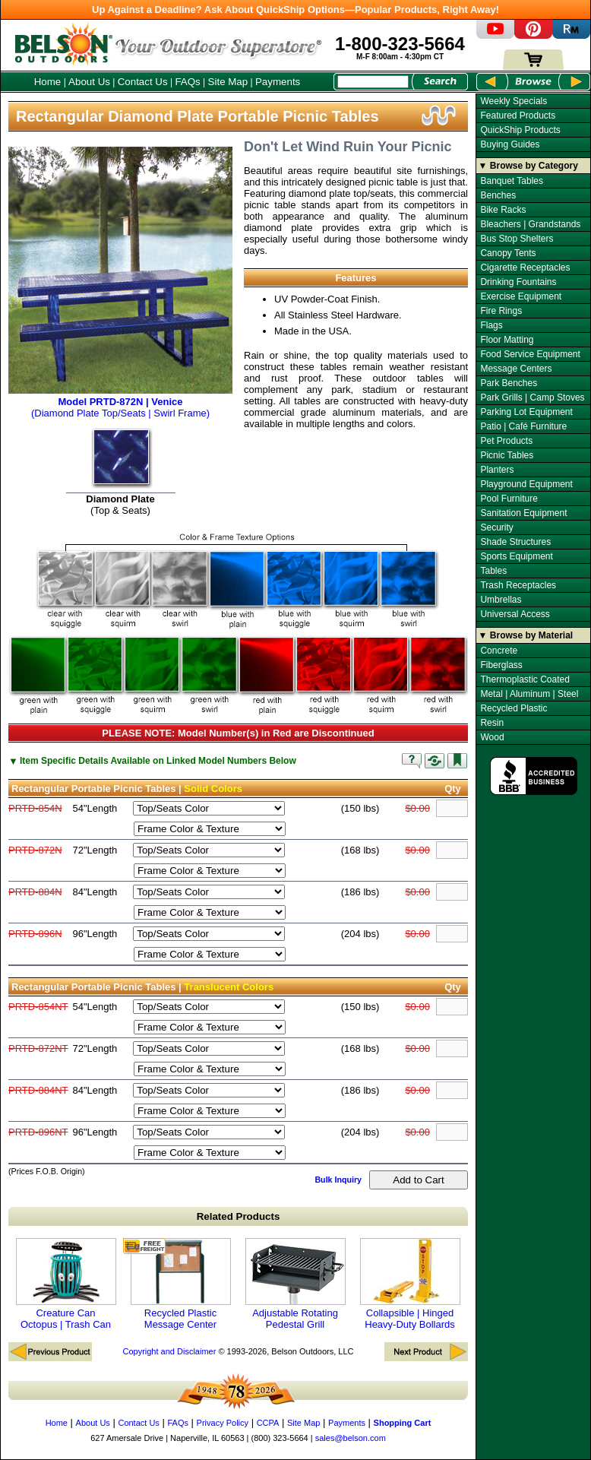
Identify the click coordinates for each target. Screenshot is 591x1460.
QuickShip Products (520, 130)
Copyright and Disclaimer (169, 1351)
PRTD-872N (35, 850)
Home (48, 81)
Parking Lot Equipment (526, 412)
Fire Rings (501, 311)
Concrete (498, 650)
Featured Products (517, 115)
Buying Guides (509, 144)
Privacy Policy (222, 1422)
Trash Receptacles (518, 585)
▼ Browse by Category (528, 165)
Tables (493, 570)
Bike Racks (503, 209)
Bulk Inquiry (338, 1179)
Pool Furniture (508, 498)
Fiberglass (501, 665)
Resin (492, 722)
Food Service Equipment (530, 354)
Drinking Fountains (518, 282)
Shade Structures (515, 542)
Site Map (228, 81)
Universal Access (514, 614)
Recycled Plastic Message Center (181, 1284)
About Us (89, 81)
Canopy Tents (508, 253)
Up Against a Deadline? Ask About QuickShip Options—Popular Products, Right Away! (295, 9)
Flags (491, 325)
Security (496, 527)
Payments (277, 81)
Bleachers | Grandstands (530, 224)
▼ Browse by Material (526, 635)
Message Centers (515, 368)
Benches (498, 195)
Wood (492, 737)
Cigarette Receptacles (525, 267)
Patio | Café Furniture (523, 426)
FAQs (187, 81)
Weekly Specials (513, 101)
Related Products (238, 1216)
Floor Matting (506, 339)
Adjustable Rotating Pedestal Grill (295, 1284)
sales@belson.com (350, 1438)
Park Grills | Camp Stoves (532, 397)
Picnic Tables (506, 455)
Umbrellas (500, 599)
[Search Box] (373, 81)
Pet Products (506, 440)
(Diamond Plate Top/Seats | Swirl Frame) (120, 402)
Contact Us (143, 81)
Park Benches (508, 383)
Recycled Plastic (513, 708)
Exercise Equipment (520, 296)
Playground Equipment (526, 484)
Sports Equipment (516, 556)
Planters (497, 469)
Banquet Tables (511, 181)
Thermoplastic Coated (524, 679)
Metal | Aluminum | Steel (529, 694)
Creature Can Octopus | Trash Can (66, 1284)
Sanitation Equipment (523, 513)
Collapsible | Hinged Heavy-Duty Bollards (410, 1284)
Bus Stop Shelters (516, 238)
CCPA (268, 1422)
